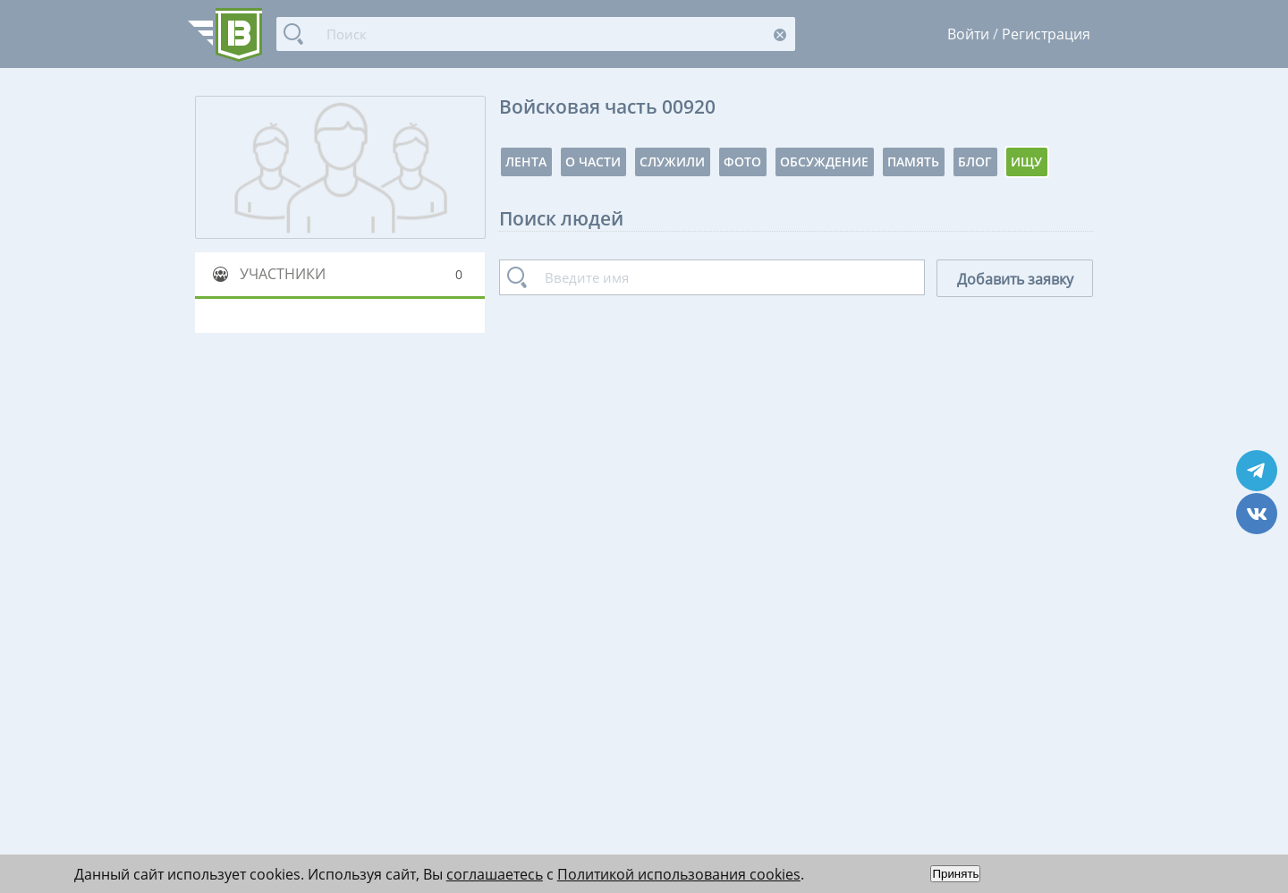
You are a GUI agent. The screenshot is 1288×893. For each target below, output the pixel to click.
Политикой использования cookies (679, 874)
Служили (672, 161)
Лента (526, 161)
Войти (968, 34)
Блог (975, 161)
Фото (742, 161)
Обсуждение (824, 161)
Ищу (1026, 161)
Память (913, 161)
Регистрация (1046, 34)
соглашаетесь (494, 874)
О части (593, 161)
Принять (955, 873)
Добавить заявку (1015, 279)
